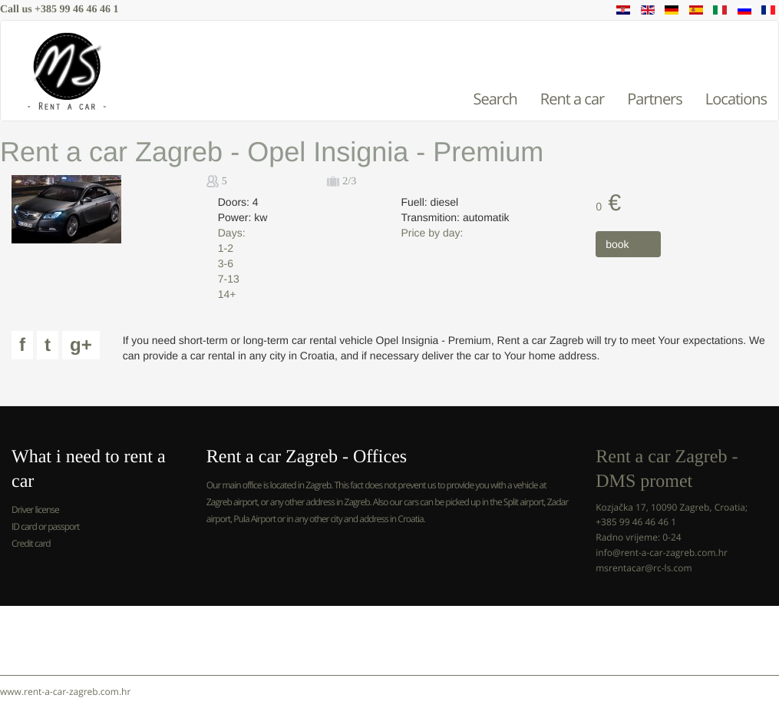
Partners (654, 98)
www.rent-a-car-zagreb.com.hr (65, 691)
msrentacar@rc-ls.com (644, 567)
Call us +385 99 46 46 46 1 (59, 9)
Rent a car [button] (572, 98)
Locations (736, 98)
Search (495, 98)
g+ (81, 345)
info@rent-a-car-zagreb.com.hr (662, 552)
